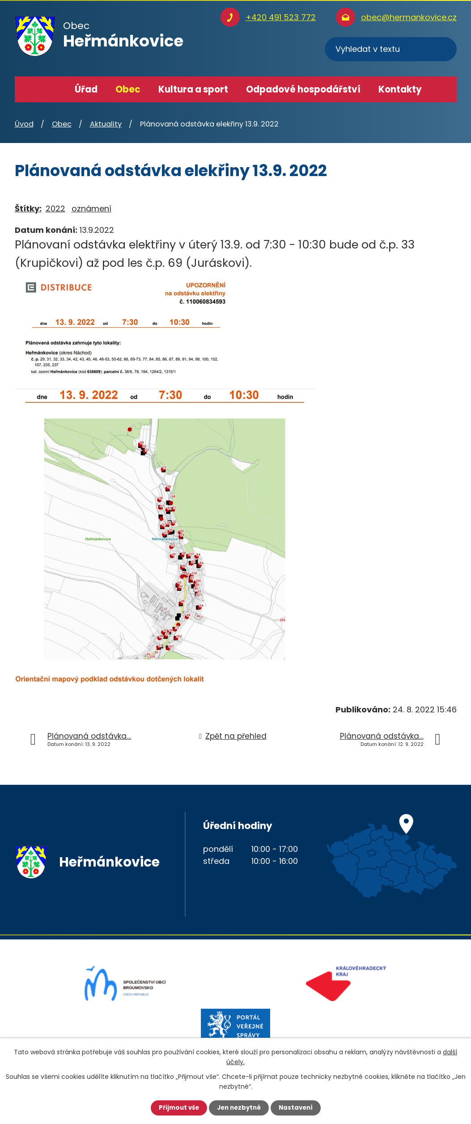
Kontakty (400, 89)
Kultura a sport (193, 89)
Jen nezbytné (239, 1107)
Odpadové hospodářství (303, 89)
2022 (55, 208)
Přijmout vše (176, 1107)
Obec (127, 89)
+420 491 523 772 (281, 17)
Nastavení (298, 1107)
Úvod (53, 89)
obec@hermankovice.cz (409, 17)
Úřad (86, 89)
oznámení (91, 208)
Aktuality (106, 124)
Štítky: (28, 208)
